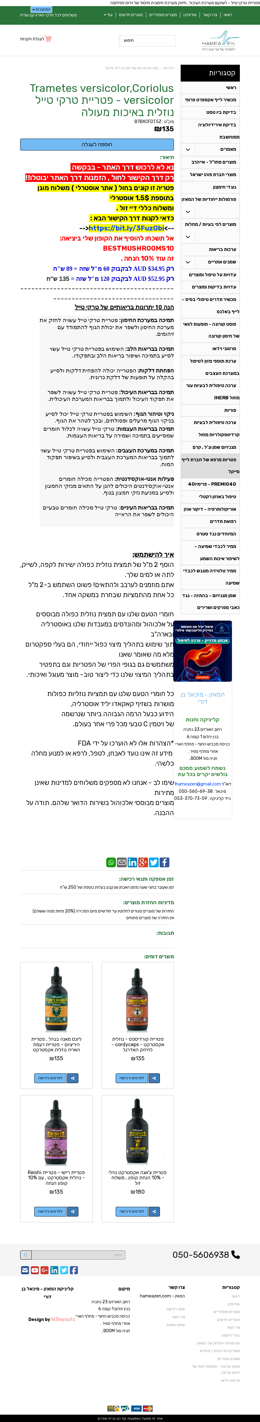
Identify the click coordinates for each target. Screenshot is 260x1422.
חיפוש (129, 40)
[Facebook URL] (74, 1272)
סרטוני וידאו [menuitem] (224, 350)
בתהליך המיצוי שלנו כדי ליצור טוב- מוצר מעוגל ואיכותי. (100, 674)
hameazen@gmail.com (198, 787)
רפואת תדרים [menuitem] (223, 524)
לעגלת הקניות (32, 39)
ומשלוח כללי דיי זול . (145, 208)
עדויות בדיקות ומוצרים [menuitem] (214, 288)
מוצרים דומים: (159, 956)
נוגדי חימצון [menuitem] (224, 188)
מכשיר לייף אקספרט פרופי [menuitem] (210, 100)
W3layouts (63, 1319)
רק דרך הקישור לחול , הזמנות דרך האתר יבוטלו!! (99, 177)
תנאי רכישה (175, 1309)
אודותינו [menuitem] (190, 14)
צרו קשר (176, 1287)
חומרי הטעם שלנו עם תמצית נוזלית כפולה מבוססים (105, 614)
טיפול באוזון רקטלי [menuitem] (217, 499)
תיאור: (167, 157)
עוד (108, 14)
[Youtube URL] (35, 1272)
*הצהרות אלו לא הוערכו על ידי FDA (126, 743)
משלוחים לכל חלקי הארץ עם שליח (48, 15)
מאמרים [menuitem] (228, 150)
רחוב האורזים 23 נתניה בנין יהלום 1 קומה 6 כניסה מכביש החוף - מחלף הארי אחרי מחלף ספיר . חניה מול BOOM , (202, 747)
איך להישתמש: (153, 554)
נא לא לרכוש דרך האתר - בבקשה (122, 167)
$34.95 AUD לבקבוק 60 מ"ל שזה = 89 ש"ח (109, 268)
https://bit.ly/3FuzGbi (126, 228)
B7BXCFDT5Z (148, 121)
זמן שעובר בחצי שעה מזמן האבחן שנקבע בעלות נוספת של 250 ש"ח (117, 887)
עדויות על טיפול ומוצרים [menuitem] (212, 276)
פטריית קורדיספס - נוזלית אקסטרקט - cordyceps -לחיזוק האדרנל (137, 1044)
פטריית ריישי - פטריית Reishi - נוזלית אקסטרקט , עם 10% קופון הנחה (56, 1177)
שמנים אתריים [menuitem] (222, 263)
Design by (51, 1319)
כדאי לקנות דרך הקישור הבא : (131, 218)
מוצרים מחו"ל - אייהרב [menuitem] (213, 163)
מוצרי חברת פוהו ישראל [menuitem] (213, 175)
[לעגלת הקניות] (36, 39)
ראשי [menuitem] (228, 14)
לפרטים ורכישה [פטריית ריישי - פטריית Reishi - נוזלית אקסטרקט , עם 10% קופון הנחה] (50, 1211)
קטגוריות (222, 73)
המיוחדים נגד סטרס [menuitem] (216, 537)
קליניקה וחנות (202, 723)
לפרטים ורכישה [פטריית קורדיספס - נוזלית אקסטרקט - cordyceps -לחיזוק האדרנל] (132, 1078)
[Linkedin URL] (54, 1272)
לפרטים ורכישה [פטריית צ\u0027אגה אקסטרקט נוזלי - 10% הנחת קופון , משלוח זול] (132, 1211)
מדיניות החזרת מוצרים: (148, 902)
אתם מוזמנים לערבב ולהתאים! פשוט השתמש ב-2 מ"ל (101, 585)
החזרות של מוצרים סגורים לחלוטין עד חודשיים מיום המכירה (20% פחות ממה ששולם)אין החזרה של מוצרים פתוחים (103, 914)
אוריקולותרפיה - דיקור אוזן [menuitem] (210, 512)
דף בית (169, 68)
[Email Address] (25, 1272)
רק (169, 268)
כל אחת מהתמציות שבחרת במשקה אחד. (118, 595)
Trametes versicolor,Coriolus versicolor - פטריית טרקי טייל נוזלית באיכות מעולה (102, 100)
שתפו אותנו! (176, 1324)
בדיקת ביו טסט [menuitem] (221, 113)
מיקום (124, 1288)
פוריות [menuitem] (230, 412)
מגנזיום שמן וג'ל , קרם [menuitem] (214, 449)
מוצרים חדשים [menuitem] (131, 14)
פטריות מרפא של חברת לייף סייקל (131, 68)
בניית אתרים (107, 1418)
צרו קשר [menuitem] (210, 14)
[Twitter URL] (64, 1272)
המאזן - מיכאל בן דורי (203, 701)
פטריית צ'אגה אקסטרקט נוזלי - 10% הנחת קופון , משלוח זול (138, 1177)
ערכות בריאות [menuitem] (222, 250)
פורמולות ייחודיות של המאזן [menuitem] (209, 200)
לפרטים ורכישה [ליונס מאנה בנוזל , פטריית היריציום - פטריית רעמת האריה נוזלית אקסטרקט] (50, 1078)
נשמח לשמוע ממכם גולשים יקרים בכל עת (203, 774)
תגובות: (165, 933)
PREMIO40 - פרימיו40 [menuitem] (212, 487)
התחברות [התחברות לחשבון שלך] (41, 9)
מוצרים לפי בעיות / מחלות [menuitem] (210, 225)
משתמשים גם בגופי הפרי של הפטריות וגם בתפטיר (106, 664)
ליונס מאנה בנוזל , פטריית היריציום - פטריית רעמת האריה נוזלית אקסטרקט (56, 1044)
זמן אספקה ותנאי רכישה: (146, 879)
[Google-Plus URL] (45, 1272)
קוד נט (121, 1418)
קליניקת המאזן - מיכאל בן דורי (48, 1292)
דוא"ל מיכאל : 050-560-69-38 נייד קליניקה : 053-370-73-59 (202, 794)
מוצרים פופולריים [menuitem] (163, 14)
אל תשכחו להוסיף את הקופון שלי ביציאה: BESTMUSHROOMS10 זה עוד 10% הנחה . (116, 248)
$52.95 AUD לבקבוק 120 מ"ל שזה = (117, 278)
